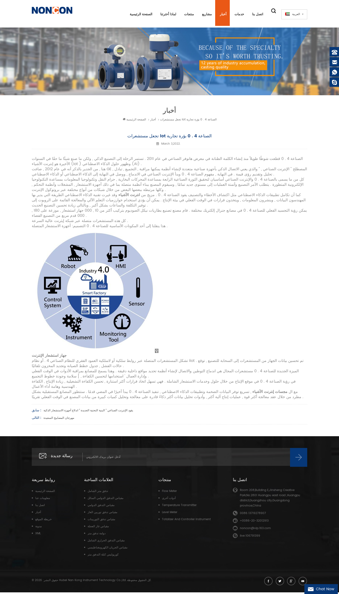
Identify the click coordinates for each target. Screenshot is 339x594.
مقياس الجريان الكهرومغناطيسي (107, 549)
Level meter (169, 514)
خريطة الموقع (43, 521)
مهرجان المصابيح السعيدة (59, 418)
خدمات (237, 14)
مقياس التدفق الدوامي (101, 507)
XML (38, 535)
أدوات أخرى (169, 500)
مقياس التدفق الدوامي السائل (105, 500)
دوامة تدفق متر (96, 535)
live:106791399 (250, 537)
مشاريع (205, 14)
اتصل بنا (256, 14)
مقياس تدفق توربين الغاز (102, 514)
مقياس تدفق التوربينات (101, 521)
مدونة (38, 528)
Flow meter (169, 493)
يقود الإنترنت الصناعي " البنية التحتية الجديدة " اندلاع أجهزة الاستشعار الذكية (88, 411)
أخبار (221, 14)
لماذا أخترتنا (166, 14)
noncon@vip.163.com (255, 530)
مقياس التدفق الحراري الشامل (106, 542)
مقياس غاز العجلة (98, 528)
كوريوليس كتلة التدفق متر (103, 556)
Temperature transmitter (179, 507)
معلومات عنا (42, 500)
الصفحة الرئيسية (139, 14)
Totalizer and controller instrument (186, 521)
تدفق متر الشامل (98, 493)
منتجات (187, 14)
